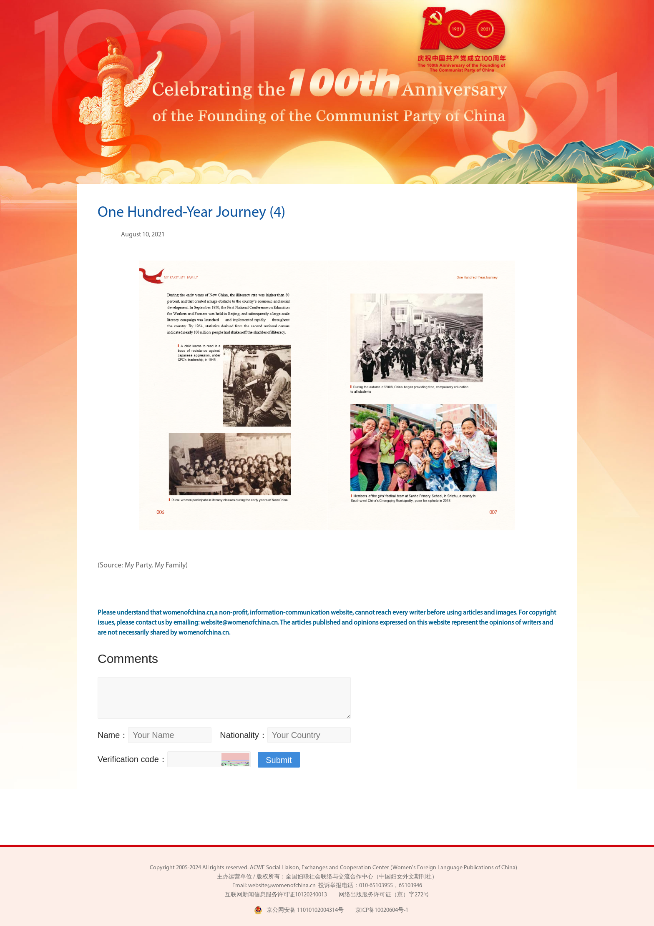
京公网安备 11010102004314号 (299, 910)
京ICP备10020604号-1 (381, 910)
